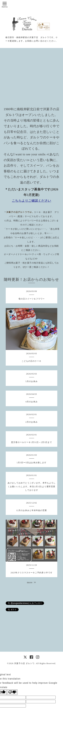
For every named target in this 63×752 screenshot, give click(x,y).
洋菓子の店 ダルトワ (24, 663)
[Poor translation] (12, 692)
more (31, 582)
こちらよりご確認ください (31, 200)
